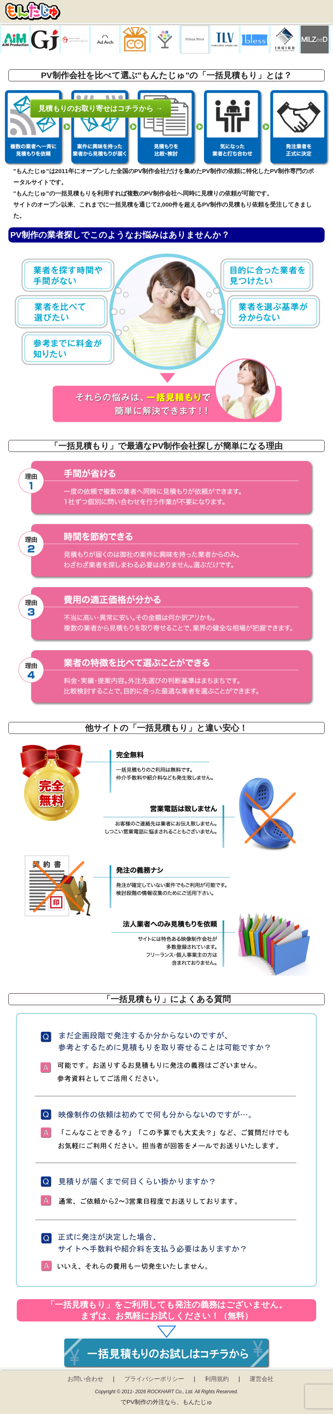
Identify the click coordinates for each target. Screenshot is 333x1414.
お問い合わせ (85, 1378)
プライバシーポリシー (154, 1378)
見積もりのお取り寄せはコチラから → (100, 108)
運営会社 (262, 1378)
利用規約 (217, 1378)
